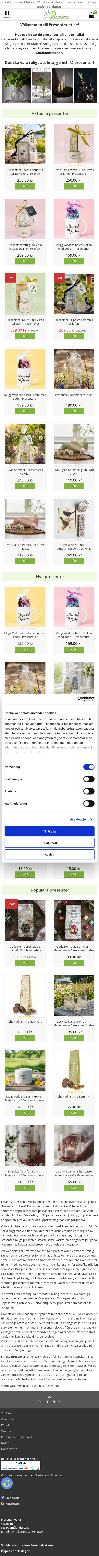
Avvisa (49, 854)
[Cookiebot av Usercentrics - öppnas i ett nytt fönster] (77, 699)
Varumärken (9, 1419)
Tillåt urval (49, 843)
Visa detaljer (78, 819)
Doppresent (9, 1449)
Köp (25, 186)
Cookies (6, 1413)
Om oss (6, 1431)
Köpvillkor (7, 1425)
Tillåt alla (49, 831)
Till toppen (49, 1399)
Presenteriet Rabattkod (16, 1437)
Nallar (4, 1443)
